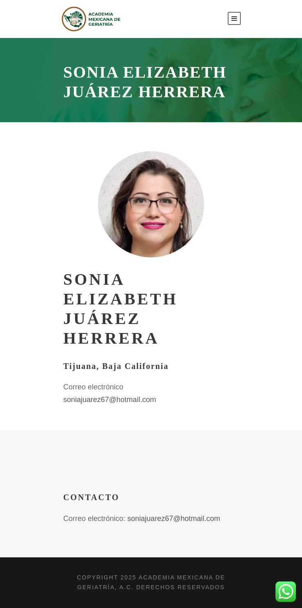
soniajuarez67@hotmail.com (109, 400)
